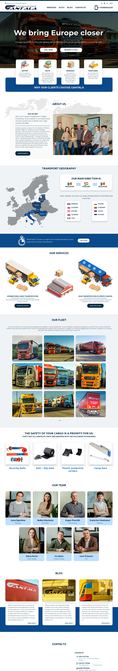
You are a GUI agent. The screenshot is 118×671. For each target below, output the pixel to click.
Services (51, 7)
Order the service (23, 305)
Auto (61, 7)
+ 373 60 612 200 (97, 665)
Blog (70, 7)
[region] (59, 40)
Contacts (80, 7)
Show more (23, 153)
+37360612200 (104, 7)
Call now (83, 240)
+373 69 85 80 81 (84, 665)
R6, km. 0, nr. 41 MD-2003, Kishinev (16, 3)
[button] (59, 420)
